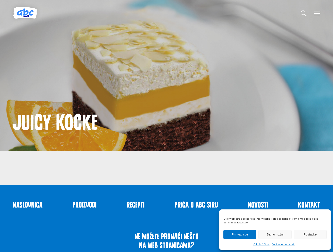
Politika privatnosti (283, 244)
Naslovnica (27, 203)
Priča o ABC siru (196, 203)
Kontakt (309, 203)
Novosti (258, 203)
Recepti (136, 203)
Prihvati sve (240, 234)
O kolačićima (261, 244)
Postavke (310, 234)
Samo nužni (275, 234)
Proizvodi (84, 203)
